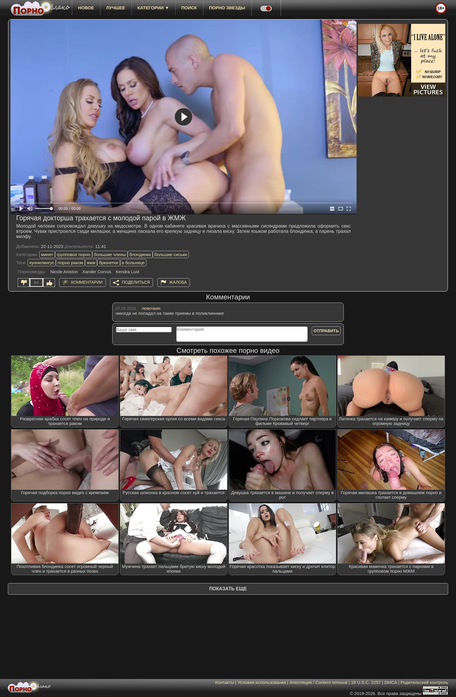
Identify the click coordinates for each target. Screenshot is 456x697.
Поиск (189, 7)
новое (86, 7)
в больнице (133, 262)
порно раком (70, 262)
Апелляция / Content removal (318, 682)
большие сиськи (170, 254)
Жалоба (178, 282)
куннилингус (41, 262)
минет (47, 254)
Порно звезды (227, 7)
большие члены (110, 254)
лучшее (115, 7)
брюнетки (108, 262)
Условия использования (262, 682)
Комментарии (87, 282)
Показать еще (228, 588)
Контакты (224, 682)
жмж (91, 262)
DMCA (390, 682)
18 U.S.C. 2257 (366, 682)
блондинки (140, 254)
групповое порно (73, 254)
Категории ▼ (153, 7)
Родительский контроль (424, 682)
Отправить (326, 330)
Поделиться (136, 282)
